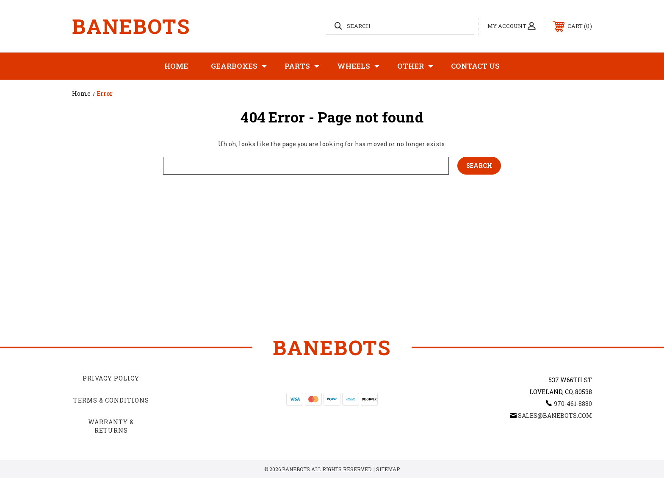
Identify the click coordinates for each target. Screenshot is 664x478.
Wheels (358, 66)
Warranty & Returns (111, 426)
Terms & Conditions (111, 400)
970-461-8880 (573, 404)
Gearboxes (239, 66)
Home (176, 66)
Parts (302, 66)
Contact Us (475, 66)
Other (415, 66)
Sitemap (388, 469)
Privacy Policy (111, 378)
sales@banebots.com (555, 415)
